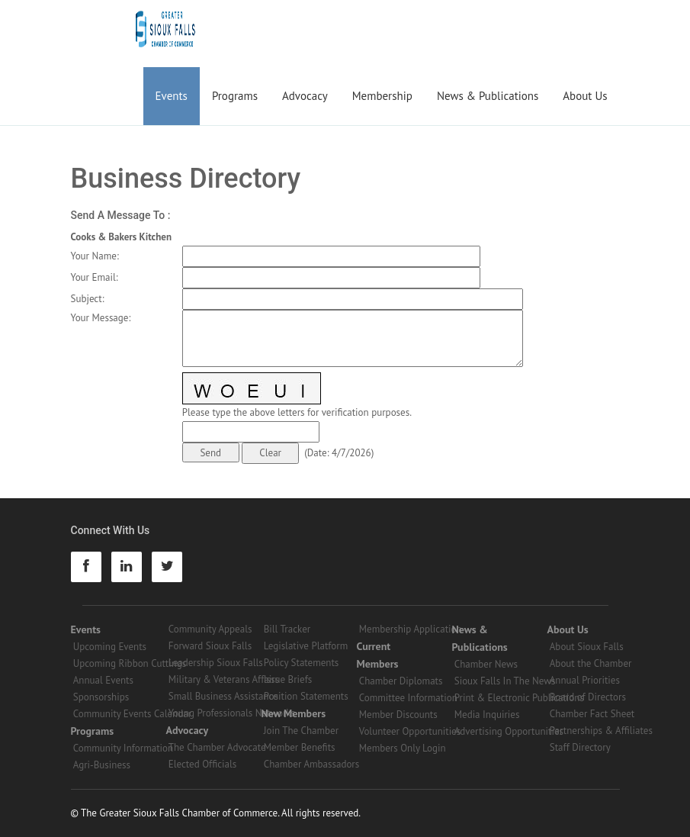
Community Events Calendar (132, 713)
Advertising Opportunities (508, 731)
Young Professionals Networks (231, 713)
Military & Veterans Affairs (223, 679)
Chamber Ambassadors (312, 764)
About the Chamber (591, 663)
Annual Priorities (585, 680)
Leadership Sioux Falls (215, 662)
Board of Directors (588, 697)
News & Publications (487, 96)
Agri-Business (101, 764)
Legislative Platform (306, 645)
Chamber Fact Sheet (592, 713)
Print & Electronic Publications (519, 697)
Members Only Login (402, 748)
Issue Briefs (288, 679)
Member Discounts (398, 714)
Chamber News (486, 664)
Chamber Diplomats (401, 680)
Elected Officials (202, 764)
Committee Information (408, 697)
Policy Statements (301, 662)
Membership (382, 96)
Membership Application (410, 629)
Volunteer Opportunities (410, 731)
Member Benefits (299, 747)
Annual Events (103, 680)
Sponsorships (101, 697)
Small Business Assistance (223, 696)
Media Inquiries (487, 714)
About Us (585, 96)
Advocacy (305, 96)
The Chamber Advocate (217, 747)
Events (172, 96)
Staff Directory (580, 747)
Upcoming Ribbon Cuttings (130, 663)
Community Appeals (210, 629)
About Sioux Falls (587, 646)
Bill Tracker (287, 629)
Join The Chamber (301, 730)
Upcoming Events (109, 646)
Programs (235, 96)
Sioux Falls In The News (504, 680)
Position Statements (306, 696)
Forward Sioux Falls (210, 645)
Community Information (123, 748)
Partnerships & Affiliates (601, 730)
